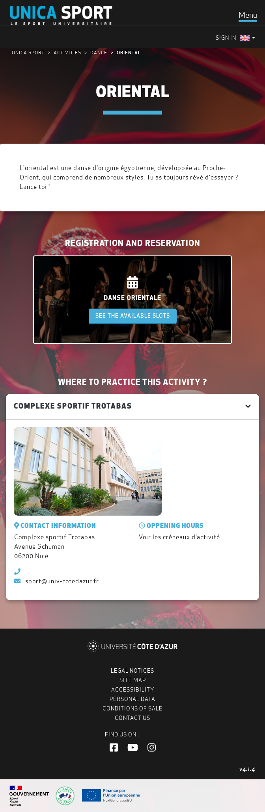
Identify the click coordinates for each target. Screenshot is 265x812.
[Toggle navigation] (248, 15)
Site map (132, 680)
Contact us (132, 717)
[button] (114, 748)
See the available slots (132, 315)
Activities (67, 52)
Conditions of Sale (132, 708)
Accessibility (132, 689)
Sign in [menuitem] (226, 37)
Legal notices (132, 670)
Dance (98, 52)
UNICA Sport (28, 52)
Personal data (132, 699)
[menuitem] (247, 38)
